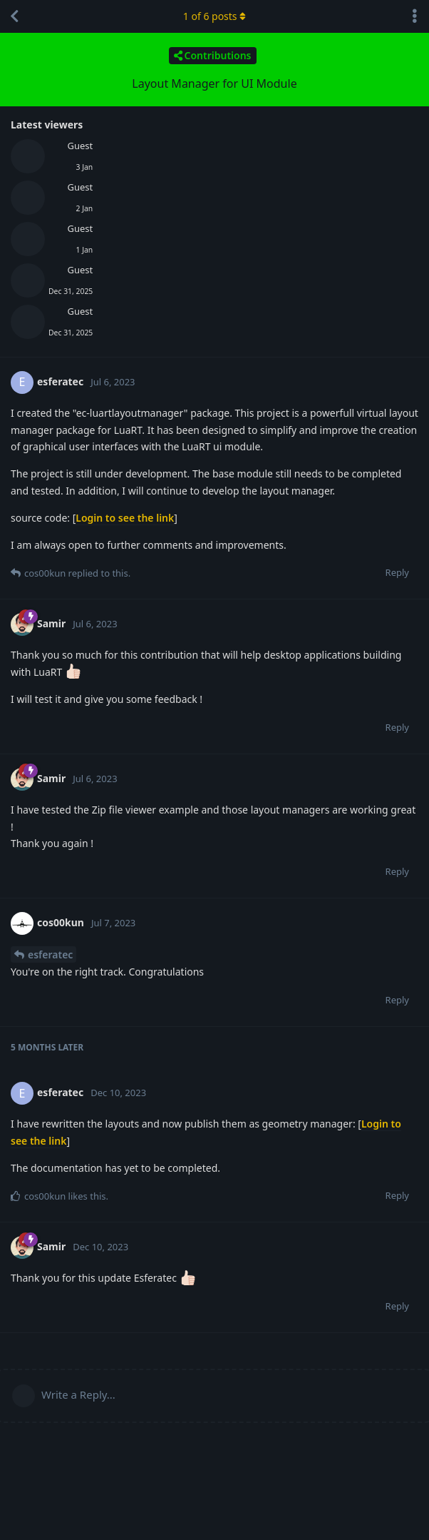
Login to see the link (125, 518)
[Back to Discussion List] (14, 16)
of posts (214, 16)
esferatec (50, 954)
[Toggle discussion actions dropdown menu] (414, 16)
